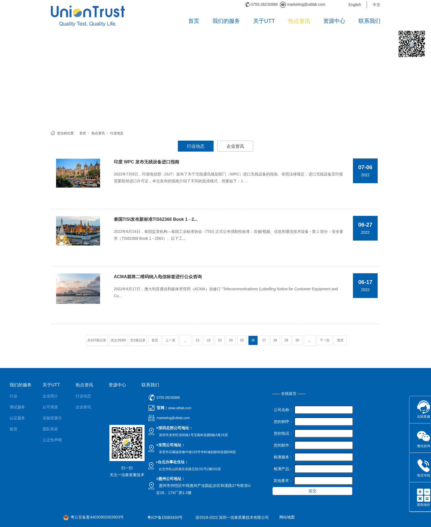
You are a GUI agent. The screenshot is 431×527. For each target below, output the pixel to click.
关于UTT (264, 21)
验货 (13, 429)
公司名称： (282, 410)
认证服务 (17, 418)
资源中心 (334, 21)
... (185, 340)
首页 (193, 21)
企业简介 (50, 396)
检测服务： (282, 457)
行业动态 (116, 133)
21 (197, 340)
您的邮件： (282, 445)
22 (208, 340)
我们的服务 (226, 21)
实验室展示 (52, 418)
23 (220, 340)
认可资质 (50, 407)
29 (286, 340)
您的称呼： (282, 421)
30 (297, 340)
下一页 (325, 340)
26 (253, 340)
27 (264, 340)
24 (231, 340)
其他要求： (282, 480)
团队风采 (50, 429)
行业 (13, 396)
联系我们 (369, 21)
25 (242, 340)
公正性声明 (52, 440)
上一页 (170, 340)
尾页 (340, 340)
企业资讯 (235, 146)
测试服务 (17, 407)
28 (275, 340)
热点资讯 (299, 21)
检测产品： (282, 469)
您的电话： (282, 433)
